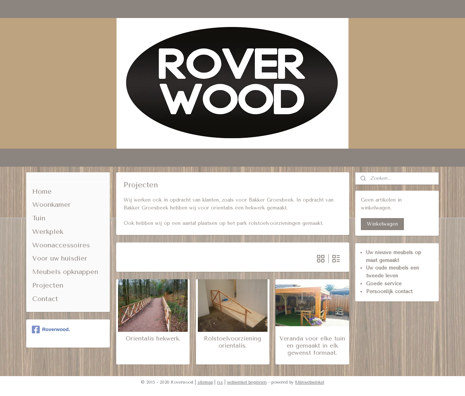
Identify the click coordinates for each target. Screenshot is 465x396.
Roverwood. (51, 329)
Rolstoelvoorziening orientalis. (232, 342)
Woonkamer (51, 204)
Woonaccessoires (61, 245)
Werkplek (47, 231)
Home (42, 191)
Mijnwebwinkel (309, 382)
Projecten (47, 285)
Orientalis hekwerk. (152, 338)
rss (220, 382)
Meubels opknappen (65, 272)
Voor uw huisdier (59, 258)
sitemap (205, 382)
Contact (45, 299)
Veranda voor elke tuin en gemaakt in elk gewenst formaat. (312, 345)
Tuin (38, 218)
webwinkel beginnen (247, 382)
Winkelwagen (382, 224)
